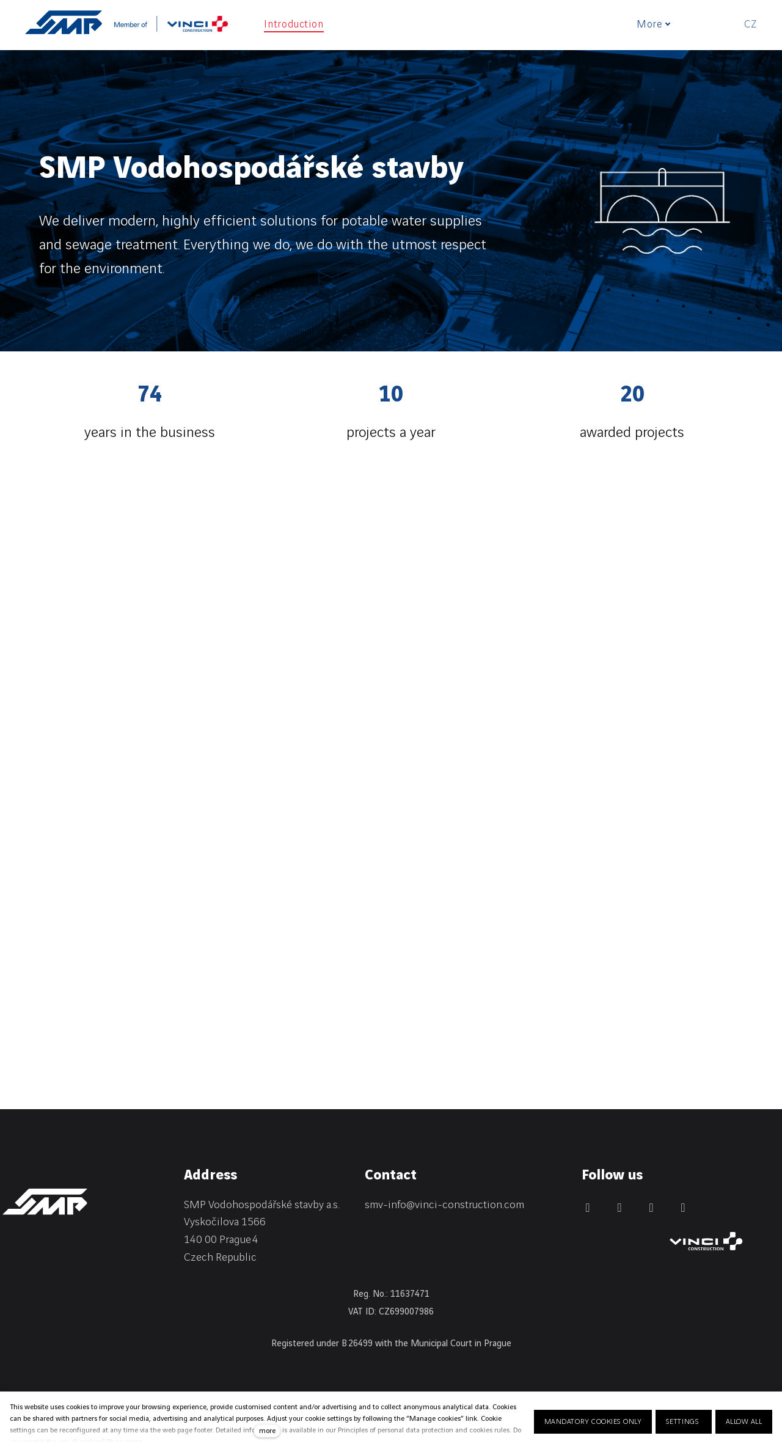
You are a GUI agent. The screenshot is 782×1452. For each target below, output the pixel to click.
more (267, 1431)
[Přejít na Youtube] (683, 1207)
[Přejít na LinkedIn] (588, 1207)
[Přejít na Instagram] (651, 1207)
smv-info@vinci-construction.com (444, 1205)
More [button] (660, 24)
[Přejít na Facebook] (619, 1207)
